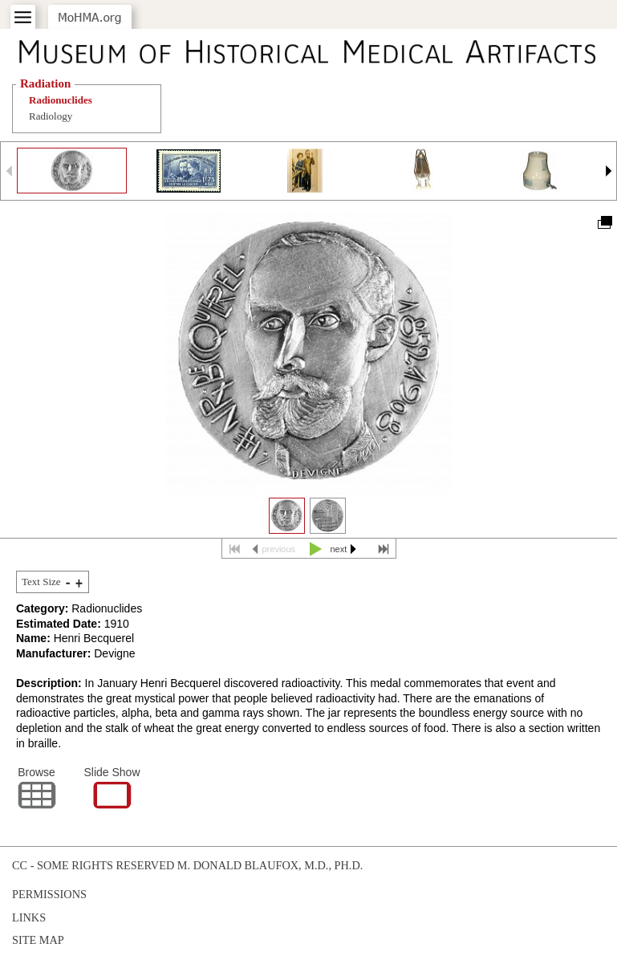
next (339, 549)
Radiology (50, 116)
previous (279, 549)
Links (29, 917)
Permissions (49, 894)
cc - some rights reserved (93, 865)
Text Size (41, 582)
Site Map (38, 939)
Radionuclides (60, 100)
